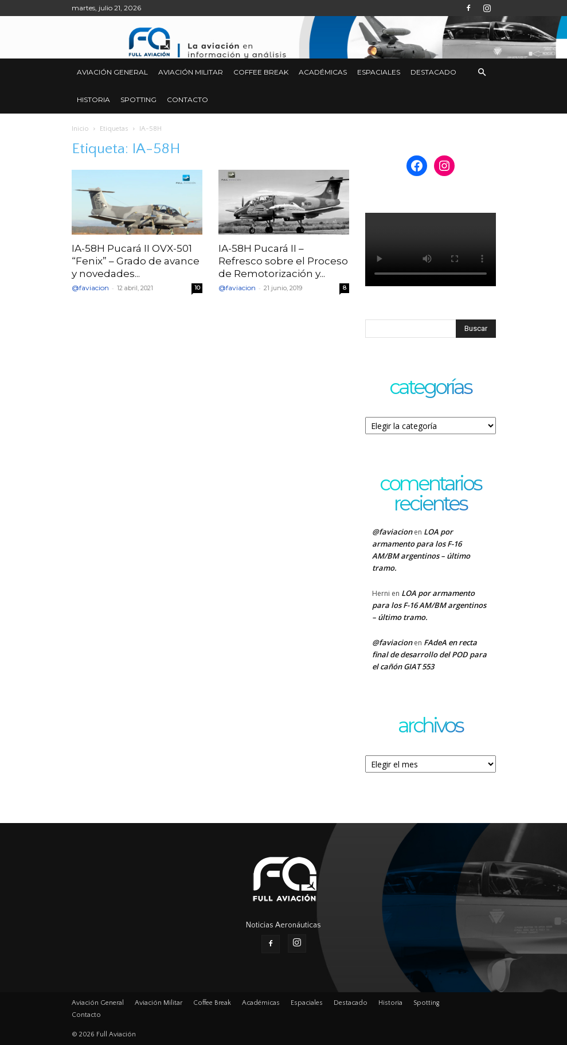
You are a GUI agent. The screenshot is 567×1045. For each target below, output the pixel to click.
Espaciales (378, 72)
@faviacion (90, 287)
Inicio (80, 128)
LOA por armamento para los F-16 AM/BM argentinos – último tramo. (429, 605)
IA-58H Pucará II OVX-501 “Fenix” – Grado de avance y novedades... (136, 261)
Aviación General (112, 72)
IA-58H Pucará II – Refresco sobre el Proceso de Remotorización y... (283, 261)
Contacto (187, 99)
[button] (482, 72)
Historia (93, 99)
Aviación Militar (190, 72)
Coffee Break (260, 72)
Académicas (323, 72)
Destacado (433, 72)
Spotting (138, 99)
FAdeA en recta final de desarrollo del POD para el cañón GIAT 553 (429, 654)
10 (197, 287)
